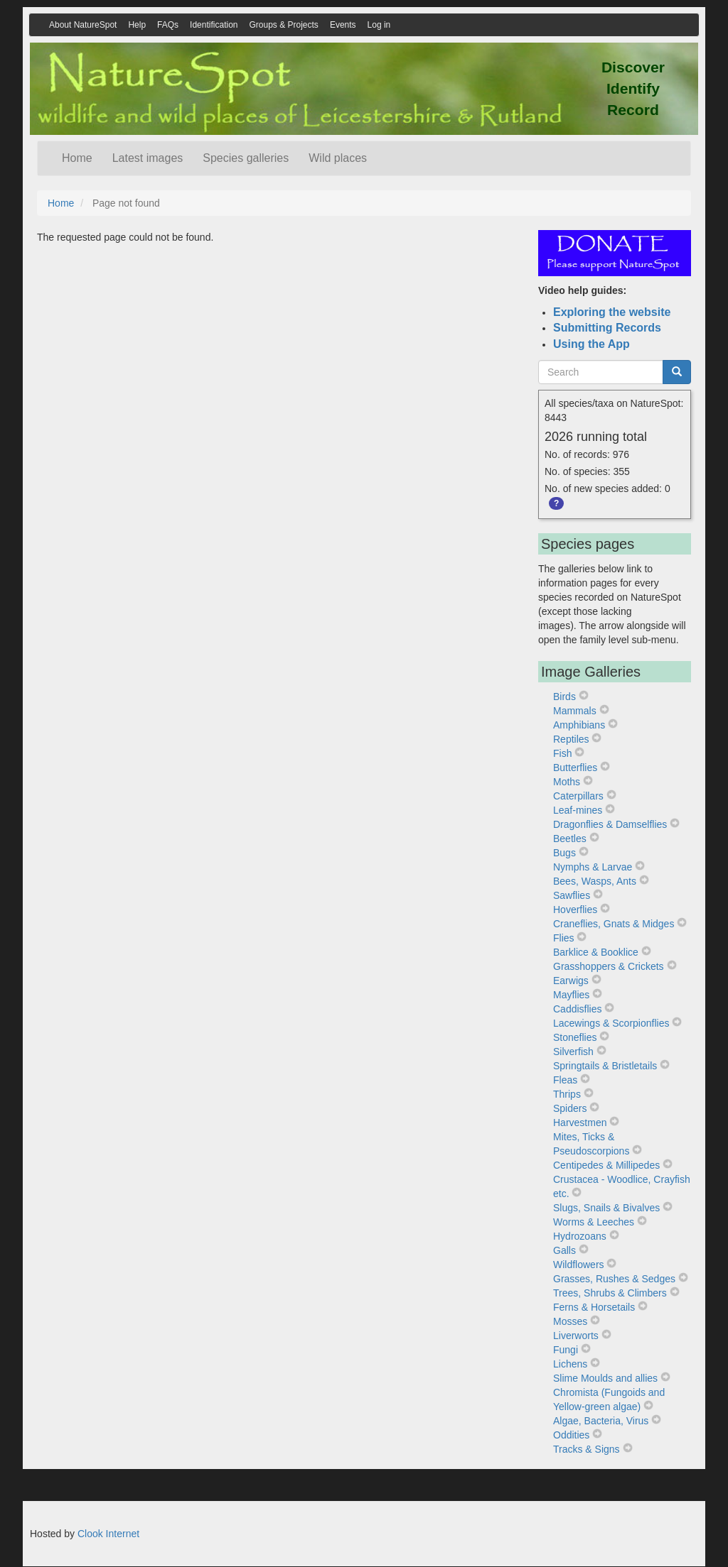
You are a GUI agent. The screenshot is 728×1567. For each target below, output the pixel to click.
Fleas (565, 1080)
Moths (566, 781)
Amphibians (579, 725)
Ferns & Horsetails (594, 1307)
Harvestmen (579, 1122)
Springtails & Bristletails (605, 1065)
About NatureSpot (83, 25)
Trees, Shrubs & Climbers (610, 1293)
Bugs (564, 852)
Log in (379, 25)
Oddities (571, 1435)
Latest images (147, 158)
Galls (564, 1250)
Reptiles (571, 739)
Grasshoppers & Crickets (608, 966)
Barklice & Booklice (595, 952)
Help (137, 25)
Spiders (570, 1108)
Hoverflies (575, 909)
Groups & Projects (284, 25)
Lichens (570, 1364)
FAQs (167, 25)
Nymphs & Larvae (592, 867)
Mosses (570, 1321)
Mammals (574, 710)
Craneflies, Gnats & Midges (613, 923)
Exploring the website (611, 312)
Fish (562, 753)
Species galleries (246, 158)
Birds (564, 696)
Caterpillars (578, 796)
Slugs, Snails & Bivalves (606, 1207)
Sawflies (571, 895)
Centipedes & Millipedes (606, 1165)
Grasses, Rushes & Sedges (614, 1278)
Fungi (565, 1349)
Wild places (338, 158)
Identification (213, 25)
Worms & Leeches (593, 1222)
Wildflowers (578, 1264)
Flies (563, 938)
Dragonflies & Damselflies (610, 824)
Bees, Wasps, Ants (594, 881)
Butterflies (575, 767)
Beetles (570, 838)
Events (343, 25)
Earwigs (571, 980)
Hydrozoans (579, 1236)
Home (77, 158)
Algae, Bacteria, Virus (600, 1420)
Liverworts (576, 1335)
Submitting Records (607, 328)
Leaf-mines (577, 810)
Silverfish (573, 1051)
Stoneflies (574, 1037)
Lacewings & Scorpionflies (611, 1023)
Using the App (591, 344)
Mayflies (571, 994)
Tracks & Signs (586, 1449)
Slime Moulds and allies (605, 1378)
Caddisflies (577, 1009)
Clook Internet (108, 1533)
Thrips (567, 1094)
